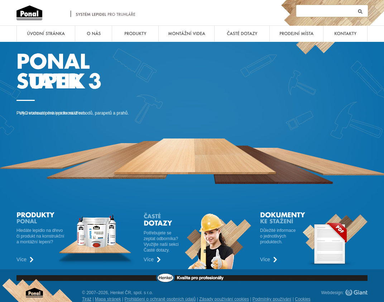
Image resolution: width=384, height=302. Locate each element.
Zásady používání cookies (224, 299)
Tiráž (86, 299)
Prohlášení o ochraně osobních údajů (160, 299)
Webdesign (332, 292)
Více (21, 259)
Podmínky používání (272, 299)
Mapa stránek (108, 299)
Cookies (302, 299)
